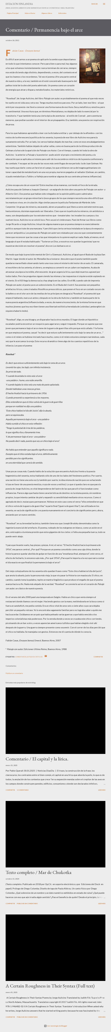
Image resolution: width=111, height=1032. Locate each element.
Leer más (101, 790)
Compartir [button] (98, 657)
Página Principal (11, 13)
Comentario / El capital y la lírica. (37, 759)
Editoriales (61, 13)
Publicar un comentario (14, 673)
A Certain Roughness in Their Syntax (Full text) (50, 986)
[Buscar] (94, 4)
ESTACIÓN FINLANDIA (19, 4)
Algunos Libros (45, 13)
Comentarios (20, 657)
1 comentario (23, 790)
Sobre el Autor (28, 13)
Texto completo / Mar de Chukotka (39, 872)
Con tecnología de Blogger (55, 1026)
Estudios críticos (34, 657)
